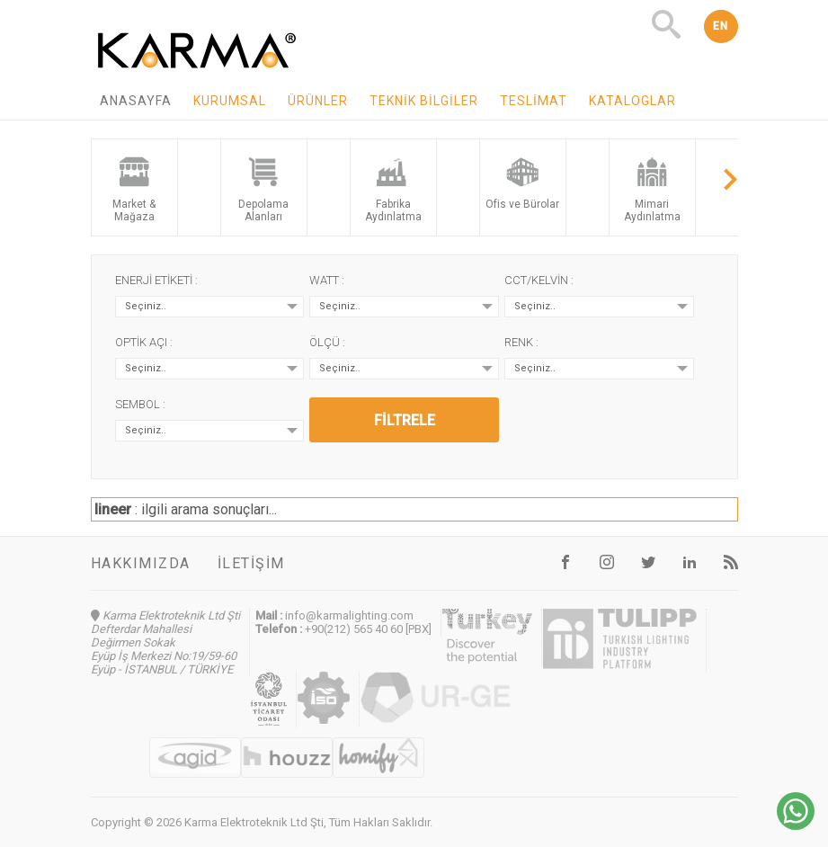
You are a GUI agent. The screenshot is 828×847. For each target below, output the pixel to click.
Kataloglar (632, 101)
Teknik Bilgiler (423, 101)
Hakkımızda (141, 563)
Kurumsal (229, 101)
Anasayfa (136, 101)
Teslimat (533, 101)
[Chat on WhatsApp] (796, 825)
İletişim (251, 563)
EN (721, 26)
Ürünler (318, 101)
